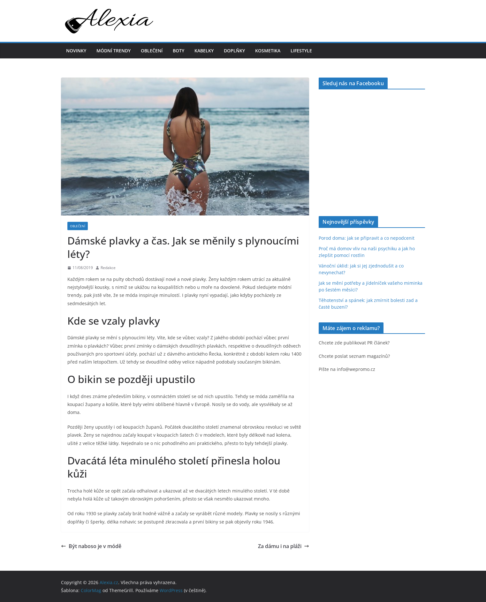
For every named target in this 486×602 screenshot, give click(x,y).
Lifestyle (301, 51)
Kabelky (204, 51)
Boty (178, 51)
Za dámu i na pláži (283, 546)
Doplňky (234, 51)
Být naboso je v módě (91, 546)
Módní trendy (113, 51)
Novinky (76, 51)
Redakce (108, 267)
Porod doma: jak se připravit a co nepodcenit (366, 238)
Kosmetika (267, 51)
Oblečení (152, 51)
